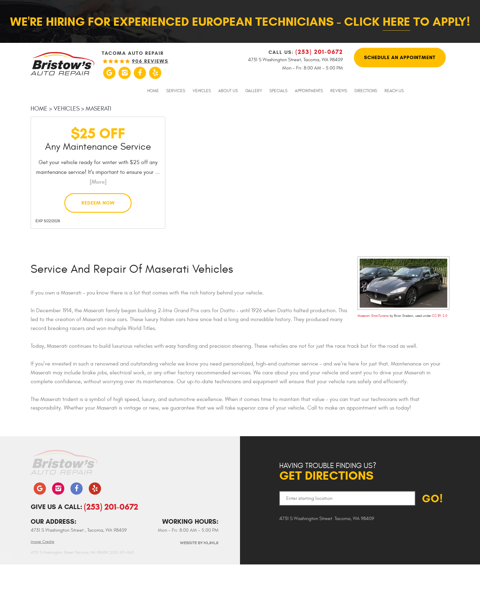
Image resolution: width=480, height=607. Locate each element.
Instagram (124, 73)
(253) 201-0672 (111, 506)
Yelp (155, 73)
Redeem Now (98, 203)
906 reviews (150, 61)
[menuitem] (153, 90)
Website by (199, 543)
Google (109, 73)
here (396, 21)
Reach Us (394, 90)
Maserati (98, 108)
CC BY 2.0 (439, 316)
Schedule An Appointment (400, 57)
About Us (228, 90)
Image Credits (42, 541)
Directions (365, 90)
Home (153, 90)
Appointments (309, 90)
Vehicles (202, 90)
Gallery (253, 90)
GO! (432, 498)
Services (175, 90)
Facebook (140, 73)
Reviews (338, 90)
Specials (278, 90)
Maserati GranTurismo (373, 316)
